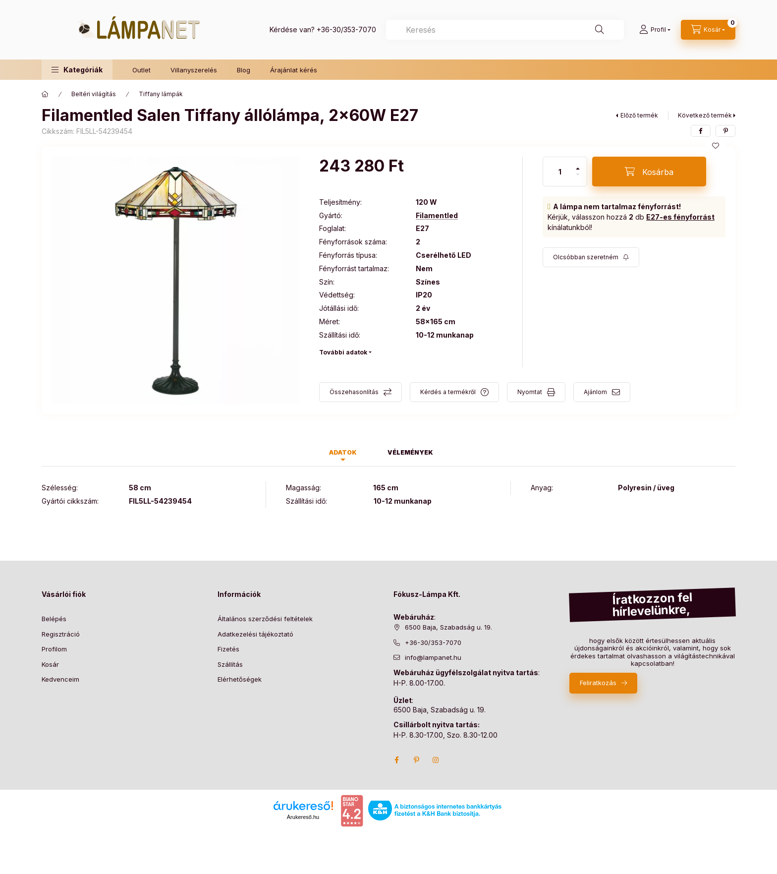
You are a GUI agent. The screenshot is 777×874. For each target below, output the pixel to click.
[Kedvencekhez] (715, 146)
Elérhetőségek (240, 679)
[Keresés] (599, 29)
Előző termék (639, 115)
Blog (243, 70)
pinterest (416, 760)
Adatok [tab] (343, 452)
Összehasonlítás (354, 392)
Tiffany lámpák (161, 94)
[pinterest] (725, 131)
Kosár (50, 664)
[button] (77, 69)
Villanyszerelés (193, 70)
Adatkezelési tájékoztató (255, 634)
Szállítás (230, 664)
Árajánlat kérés (293, 70)
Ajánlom (595, 392)
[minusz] (578, 174)
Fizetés (228, 649)
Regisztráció (61, 634)
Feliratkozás (598, 683)
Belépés (54, 619)
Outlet (141, 70)
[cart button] (708, 30)
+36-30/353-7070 (346, 29)
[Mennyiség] (560, 171)
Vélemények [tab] (410, 452)
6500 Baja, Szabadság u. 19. (448, 627)
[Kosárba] (649, 171)
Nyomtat (529, 392)
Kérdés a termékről (448, 392)
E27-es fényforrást (680, 217)
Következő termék (705, 115)
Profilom (54, 649)
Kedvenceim (60, 679)
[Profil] (655, 30)
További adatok (343, 352)
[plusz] (578, 169)
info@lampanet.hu (433, 657)
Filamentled (437, 216)
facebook (396, 760)
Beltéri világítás (93, 94)
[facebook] (701, 131)
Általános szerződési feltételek (265, 619)
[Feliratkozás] (591, 257)
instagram (436, 760)
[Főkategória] (45, 94)
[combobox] (505, 30)
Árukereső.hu (303, 817)
